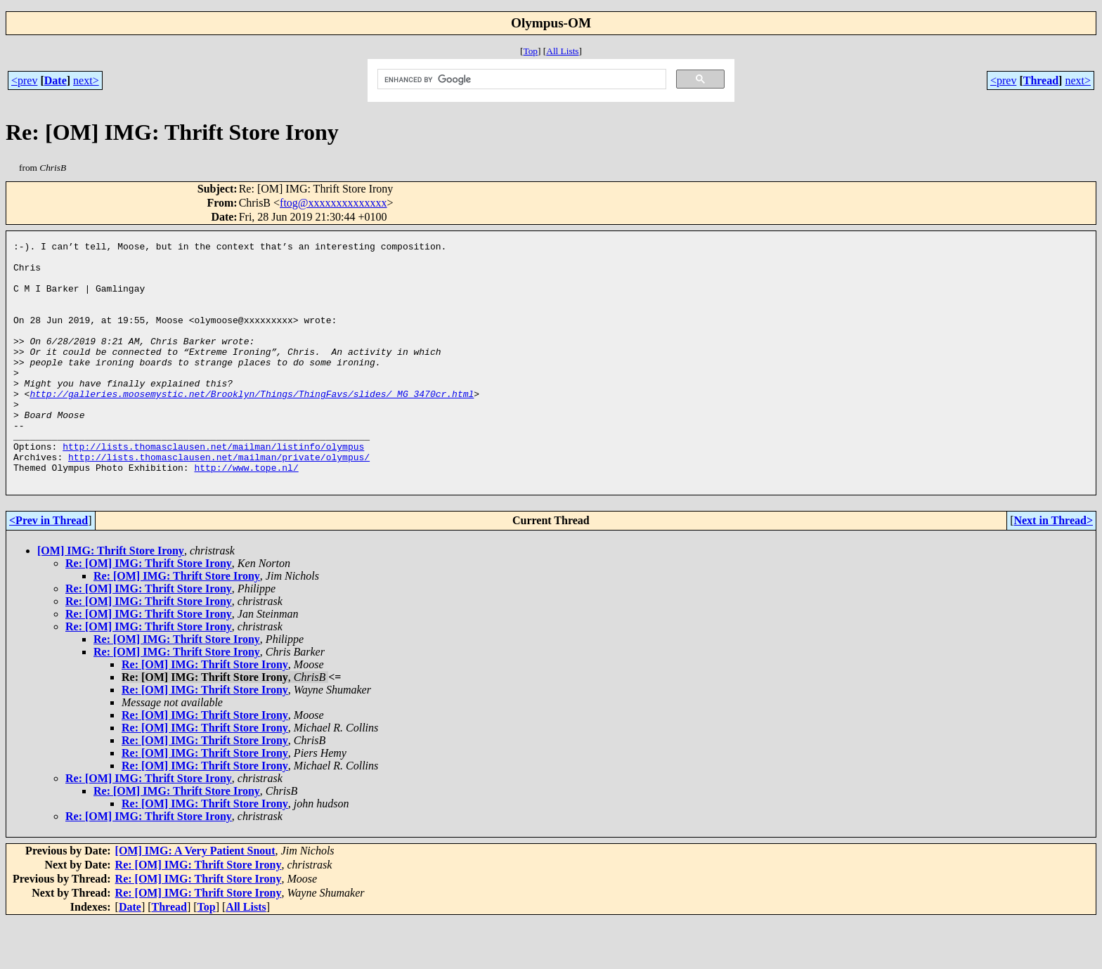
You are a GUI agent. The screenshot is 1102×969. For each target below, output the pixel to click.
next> (86, 80)
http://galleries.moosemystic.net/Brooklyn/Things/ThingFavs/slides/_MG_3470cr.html (252, 425)
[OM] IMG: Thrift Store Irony (110, 599)
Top (530, 51)
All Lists (562, 51)
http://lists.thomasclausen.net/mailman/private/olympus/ (219, 501)
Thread (1040, 80)
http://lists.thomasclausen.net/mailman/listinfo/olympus (213, 488)
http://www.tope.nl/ (246, 513)
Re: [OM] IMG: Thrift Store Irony (148, 612)
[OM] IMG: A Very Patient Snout (195, 899)
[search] (520, 79)
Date (55, 80)
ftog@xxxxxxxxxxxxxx (333, 203)
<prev (24, 80)
